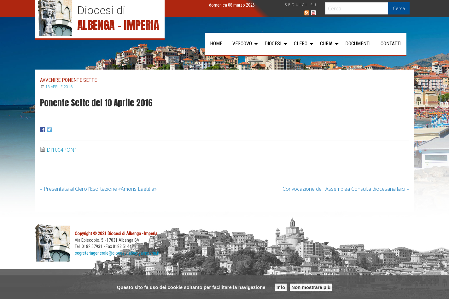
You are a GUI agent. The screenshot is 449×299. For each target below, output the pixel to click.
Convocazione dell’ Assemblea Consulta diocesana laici (346, 188)
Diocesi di (101, 10)
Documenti (357, 44)
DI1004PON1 (62, 150)
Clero (300, 44)
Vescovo (242, 44)
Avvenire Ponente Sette (68, 80)
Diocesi (273, 44)
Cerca (399, 8)
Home (216, 44)
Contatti (391, 44)
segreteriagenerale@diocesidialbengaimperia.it (117, 253)
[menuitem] (216, 44)
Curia (326, 44)
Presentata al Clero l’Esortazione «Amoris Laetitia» (98, 188)
